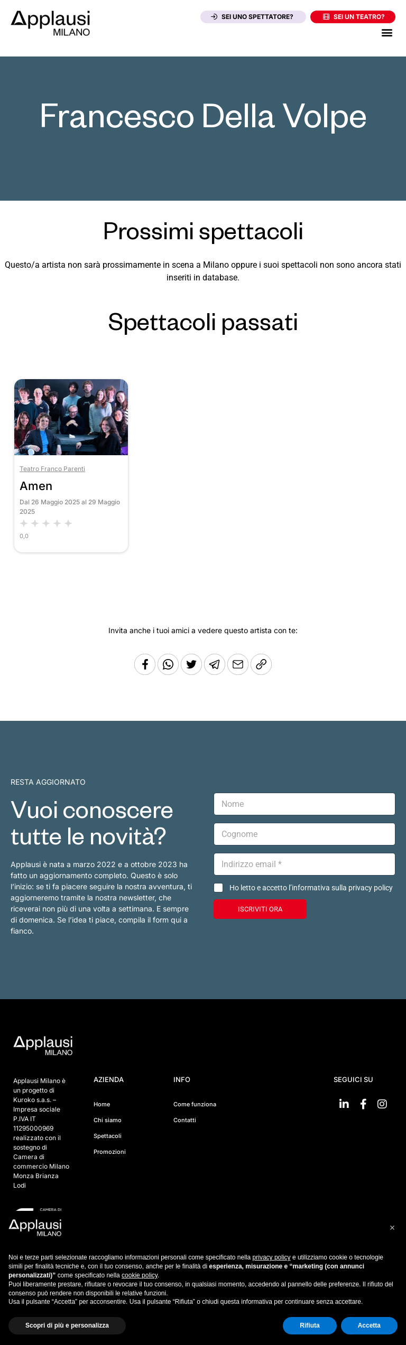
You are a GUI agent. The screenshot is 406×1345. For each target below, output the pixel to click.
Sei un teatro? (354, 17)
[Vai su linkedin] (344, 1104)
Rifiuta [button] (309, 1325)
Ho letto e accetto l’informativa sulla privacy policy (311, 887)
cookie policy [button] (140, 1275)
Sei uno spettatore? (252, 17)
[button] (386, 32)
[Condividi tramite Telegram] (215, 672)
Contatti (184, 1120)
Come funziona (194, 1104)
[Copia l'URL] (239, 672)
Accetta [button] (369, 1325)
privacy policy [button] (272, 1257)
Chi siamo (108, 1120)
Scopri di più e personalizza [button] (67, 1325)
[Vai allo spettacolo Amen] (71, 452)
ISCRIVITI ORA (260, 909)
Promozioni (110, 1151)
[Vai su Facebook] (363, 1104)
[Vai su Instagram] (382, 1104)
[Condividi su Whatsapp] (169, 672)
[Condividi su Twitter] (192, 672)
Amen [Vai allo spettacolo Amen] (36, 486)
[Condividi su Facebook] (144, 672)
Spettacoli (108, 1136)
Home (102, 1104)
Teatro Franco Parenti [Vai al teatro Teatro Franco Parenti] (52, 469)
